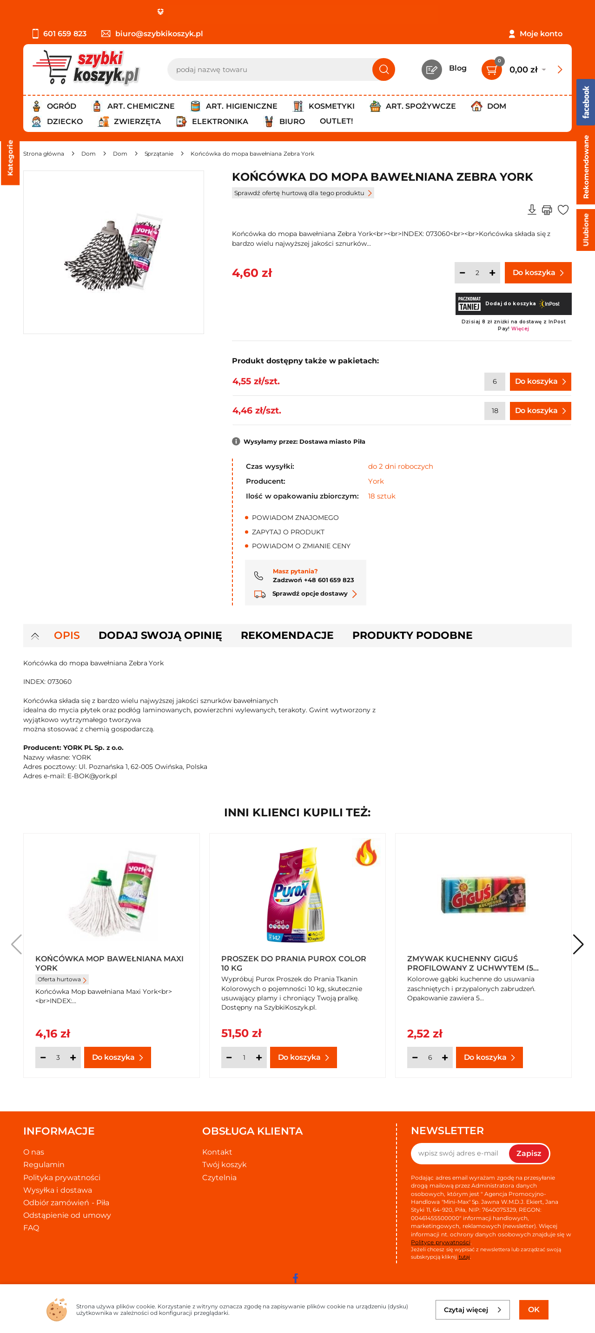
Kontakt (217, 1152)
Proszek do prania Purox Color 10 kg (293, 962)
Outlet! (336, 121)
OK (534, 1309)
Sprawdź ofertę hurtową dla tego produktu (303, 193)
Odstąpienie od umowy (67, 1215)
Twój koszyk (224, 1164)
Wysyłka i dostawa (57, 1190)
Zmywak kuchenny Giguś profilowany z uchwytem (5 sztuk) (470, 962)
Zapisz (529, 1153)
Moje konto (541, 33)
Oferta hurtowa (62, 979)
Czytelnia (219, 1177)
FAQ (31, 1227)
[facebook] (295, 1278)
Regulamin (44, 1164)
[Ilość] (477, 273)
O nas (33, 1152)
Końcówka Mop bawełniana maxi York (109, 962)
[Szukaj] (383, 69)
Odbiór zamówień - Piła (66, 1202)
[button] (578, 944)
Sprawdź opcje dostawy (305, 593)
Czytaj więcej (473, 1310)
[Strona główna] (43, 153)
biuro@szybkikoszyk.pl (152, 33)
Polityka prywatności (61, 1177)
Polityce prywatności (440, 1242)
